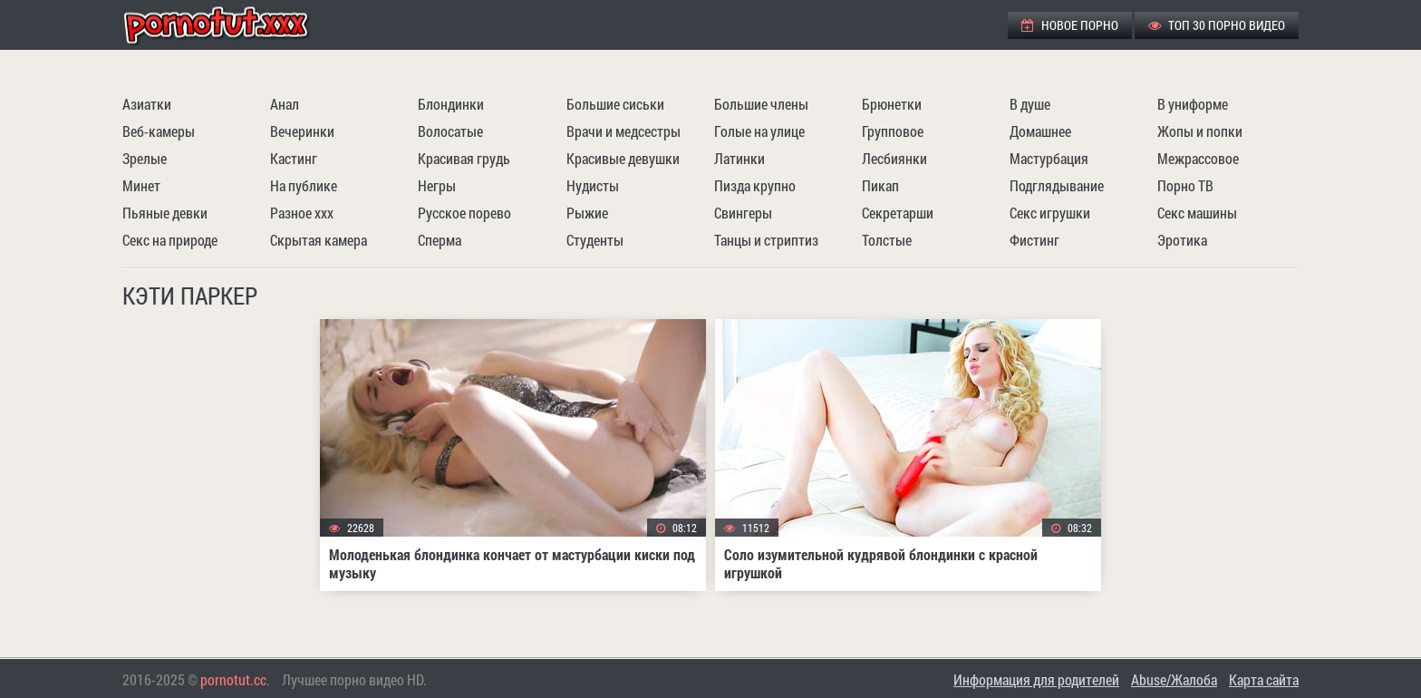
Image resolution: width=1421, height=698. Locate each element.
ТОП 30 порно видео (1216, 25)
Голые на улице (759, 131)
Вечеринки (302, 131)
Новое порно (1069, 25)
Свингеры (743, 212)
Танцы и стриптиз (766, 239)
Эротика (1182, 239)
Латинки (739, 158)
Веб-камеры (158, 131)
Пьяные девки (165, 212)
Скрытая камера (318, 239)
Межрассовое (1198, 158)
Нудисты (592, 185)
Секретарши (897, 212)
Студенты (595, 239)
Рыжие (587, 212)
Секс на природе (170, 239)
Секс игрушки (1050, 212)
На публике (303, 185)
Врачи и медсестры (623, 131)
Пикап (880, 185)
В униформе (1192, 103)
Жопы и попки (1199, 131)
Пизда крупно (755, 185)
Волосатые (450, 131)
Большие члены (761, 103)
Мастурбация (1049, 158)
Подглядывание (1057, 185)
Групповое (892, 131)
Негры (437, 185)
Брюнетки (892, 103)
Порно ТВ (1185, 185)
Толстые (887, 239)
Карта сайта (1264, 679)
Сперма (439, 239)
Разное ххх (302, 212)
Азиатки (146, 103)
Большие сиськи (615, 103)
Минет (141, 185)
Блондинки (451, 103)
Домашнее (1040, 131)
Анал (284, 103)
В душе (1030, 103)
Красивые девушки (623, 158)
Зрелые (144, 158)
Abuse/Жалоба (1174, 679)
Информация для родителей (1036, 679)
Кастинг (293, 158)
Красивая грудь (464, 158)
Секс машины (1197, 212)
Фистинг (1034, 239)
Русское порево (464, 212)
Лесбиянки (894, 158)
